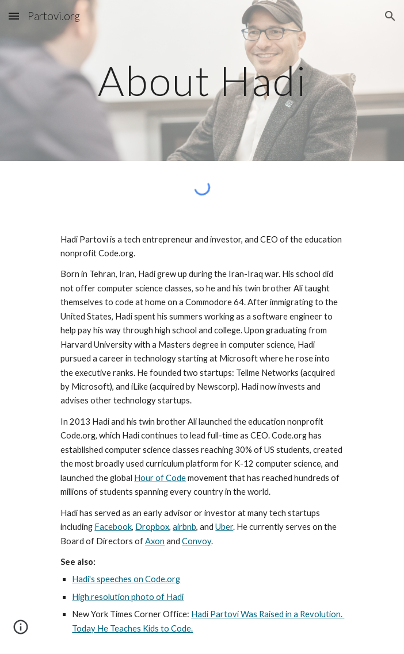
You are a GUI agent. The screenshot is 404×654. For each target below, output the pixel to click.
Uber (224, 527)
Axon (155, 541)
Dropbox (152, 527)
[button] (14, 16)
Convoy (196, 541)
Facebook (113, 527)
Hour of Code (160, 478)
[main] (202, 81)
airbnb (184, 527)
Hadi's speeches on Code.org (126, 579)
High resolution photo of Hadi (128, 597)
